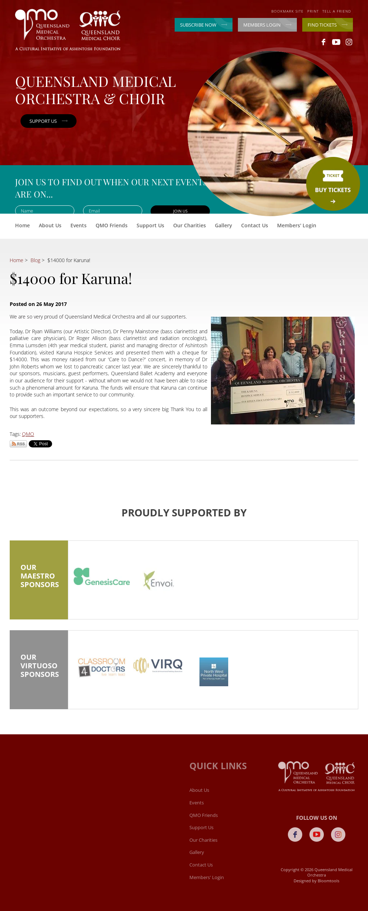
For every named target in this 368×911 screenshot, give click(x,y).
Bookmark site (287, 11)
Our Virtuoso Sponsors (39, 670)
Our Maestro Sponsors (39, 581)
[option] (102, 578)
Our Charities (189, 225)
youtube (336, 42)
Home (22, 225)
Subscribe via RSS (18, 443)
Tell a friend (336, 11)
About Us (50, 225)
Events (78, 225)
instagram (349, 42)
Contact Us (254, 225)
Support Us (150, 225)
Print (313, 11)
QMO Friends (112, 225)
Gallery (223, 225)
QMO (28, 434)
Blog (35, 260)
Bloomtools (330, 880)
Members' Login (296, 225)
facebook (323, 42)
